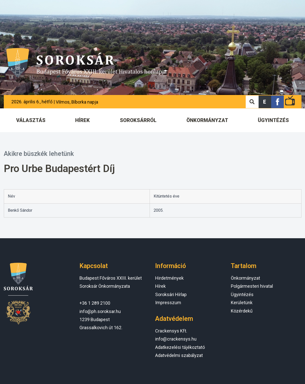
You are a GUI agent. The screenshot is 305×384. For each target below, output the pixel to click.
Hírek (160, 286)
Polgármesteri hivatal (252, 286)
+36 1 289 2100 (94, 303)
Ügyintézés (242, 294)
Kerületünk (242, 302)
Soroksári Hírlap (171, 294)
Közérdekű (242, 311)
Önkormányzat (245, 278)
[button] (265, 101)
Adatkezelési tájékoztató (180, 347)
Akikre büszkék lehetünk (39, 153)
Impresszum (168, 302)
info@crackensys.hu (176, 339)
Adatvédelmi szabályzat (179, 355)
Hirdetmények (169, 278)
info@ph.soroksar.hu (100, 311)
